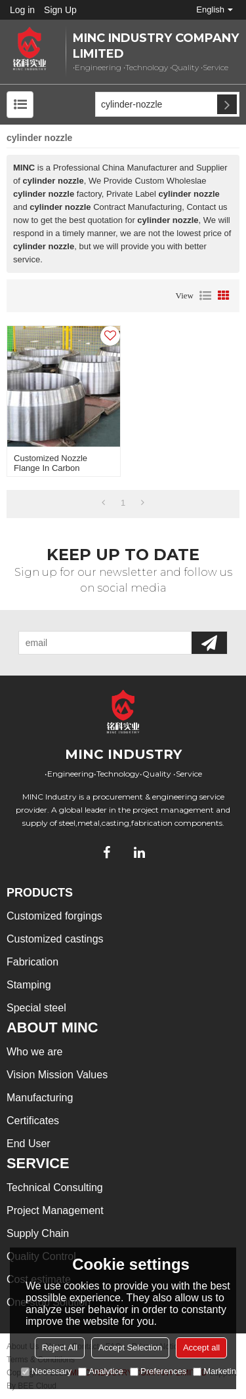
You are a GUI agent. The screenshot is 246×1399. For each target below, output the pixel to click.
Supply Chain (38, 1233)
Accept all (201, 1347)
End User (29, 1143)
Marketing (217, 1371)
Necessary (46, 1371)
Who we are (34, 1051)
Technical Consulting (55, 1187)
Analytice (100, 1371)
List (205, 296)
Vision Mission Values (57, 1074)
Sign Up (60, 10)
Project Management (55, 1210)
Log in (22, 10)
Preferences (158, 1371)
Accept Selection (130, 1347)
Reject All (59, 1347)
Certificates (33, 1120)
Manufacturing (40, 1097)
